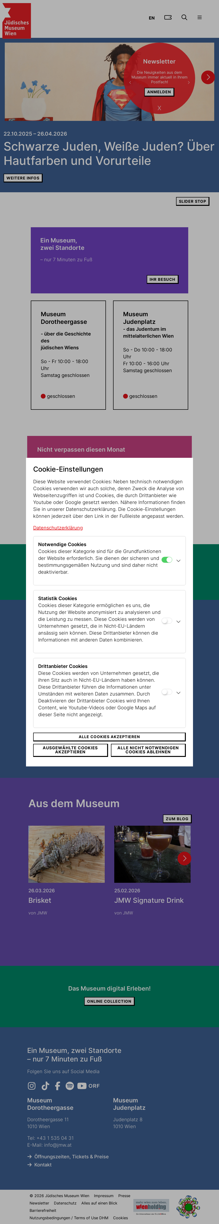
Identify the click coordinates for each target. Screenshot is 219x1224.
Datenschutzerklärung (58, 528)
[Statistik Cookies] (167, 621)
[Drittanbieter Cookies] (167, 692)
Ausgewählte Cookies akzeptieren (70, 749)
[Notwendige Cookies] (167, 560)
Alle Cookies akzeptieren (109, 736)
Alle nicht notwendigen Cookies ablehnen (148, 749)
